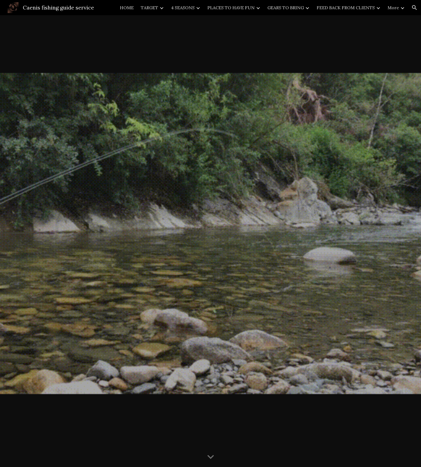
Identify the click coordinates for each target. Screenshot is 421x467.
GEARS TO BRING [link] (285, 7)
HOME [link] (127, 7)
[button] (414, 7)
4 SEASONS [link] (183, 7)
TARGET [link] (149, 7)
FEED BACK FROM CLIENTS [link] (346, 7)
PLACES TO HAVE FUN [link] (231, 7)
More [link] (393, 7)
